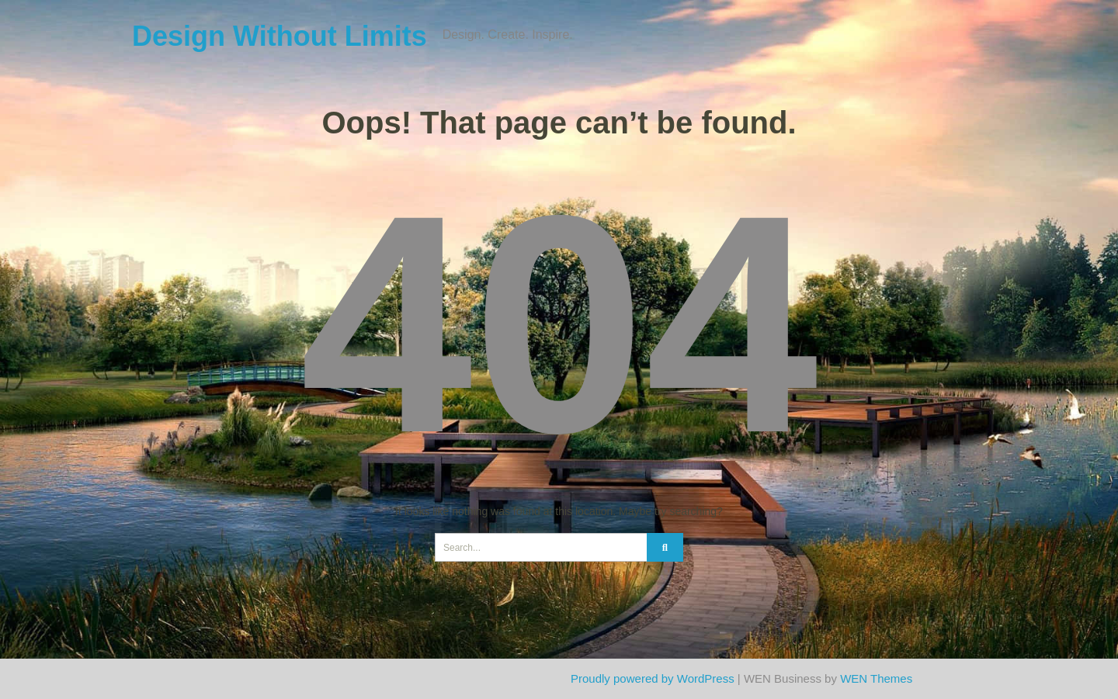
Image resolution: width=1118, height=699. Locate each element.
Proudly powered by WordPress (652, 678)
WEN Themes (876, 678)
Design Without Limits (279, 36)
